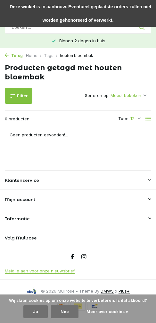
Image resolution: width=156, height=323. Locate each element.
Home (34, 55)
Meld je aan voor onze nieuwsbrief (40, 270)
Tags (51, 55)
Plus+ (124, 291)
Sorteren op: (97, 95)
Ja (35, 311)
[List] (148, 119)
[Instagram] (83, 257)
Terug (14, 55)
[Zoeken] (78, 27)
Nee (65, 311)
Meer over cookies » (107, 311)
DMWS (107, 291)
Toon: (123, 118)
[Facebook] (72, 257)
